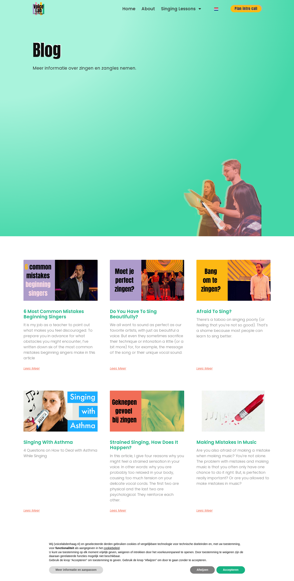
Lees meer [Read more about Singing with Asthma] (31, 510)
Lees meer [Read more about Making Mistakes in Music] (204, 510)
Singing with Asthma (48, 442)
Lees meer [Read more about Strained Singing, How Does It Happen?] (118, 510)
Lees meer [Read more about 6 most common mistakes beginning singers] (31, 368)
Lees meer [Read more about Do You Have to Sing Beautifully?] (118, 368)
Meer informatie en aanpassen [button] (76, 569)
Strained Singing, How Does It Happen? (144, 445)
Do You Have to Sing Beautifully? (133, 314)
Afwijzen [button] (202, 569)
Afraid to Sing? (214, 311)
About (148, 9)
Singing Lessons (181, 9)
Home (128, 9)
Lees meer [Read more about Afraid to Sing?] (204, 368)
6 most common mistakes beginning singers (53, 314)
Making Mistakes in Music (226, 442)
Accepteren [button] (230, 569)
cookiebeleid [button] (112, 548)
